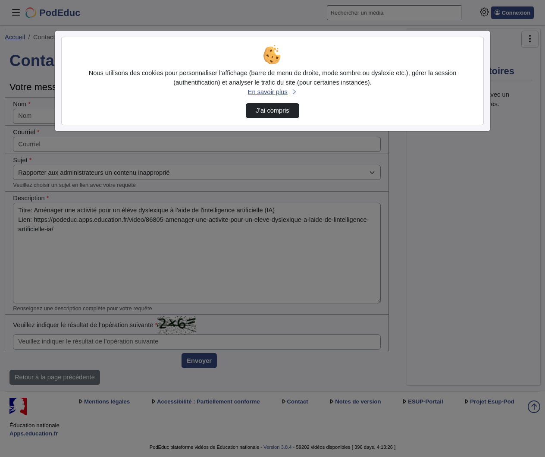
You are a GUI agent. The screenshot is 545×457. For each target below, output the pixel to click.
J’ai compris (272, 110)
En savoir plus (272, 92)
